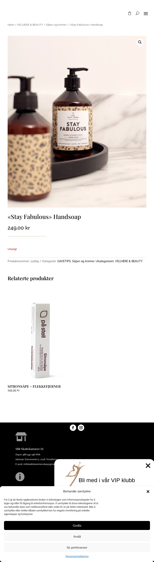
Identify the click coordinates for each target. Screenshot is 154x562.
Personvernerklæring (77, 556)
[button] (148, 492)
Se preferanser (77, 547)
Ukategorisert (105, 261)
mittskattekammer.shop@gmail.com (42, 464)
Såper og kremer (56, 24)
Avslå (77, 536)
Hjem (11, 24)
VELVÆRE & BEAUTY (30, 24)
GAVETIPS (64, 261)
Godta (77, 525)
